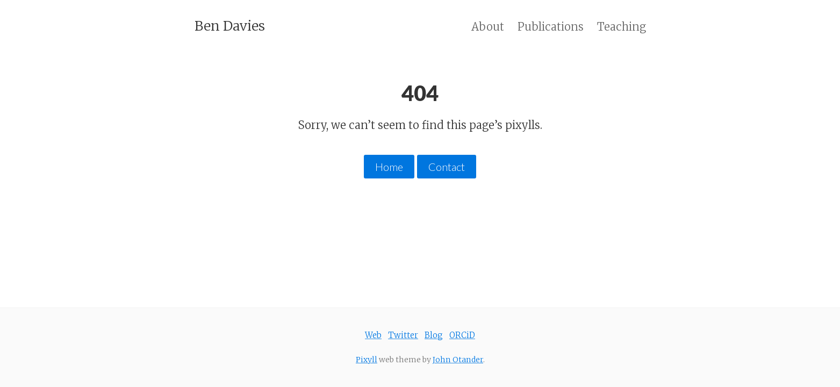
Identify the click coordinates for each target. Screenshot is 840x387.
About (487, 26)
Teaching (621, 26)
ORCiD (462, 335)
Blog (434, 335)
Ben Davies (230, 25)
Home (389, 166)
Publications (551, 26)
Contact (446, 166)
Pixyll (366, 359)
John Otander (458, 359)
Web (373, 335)
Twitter (403, 335)
